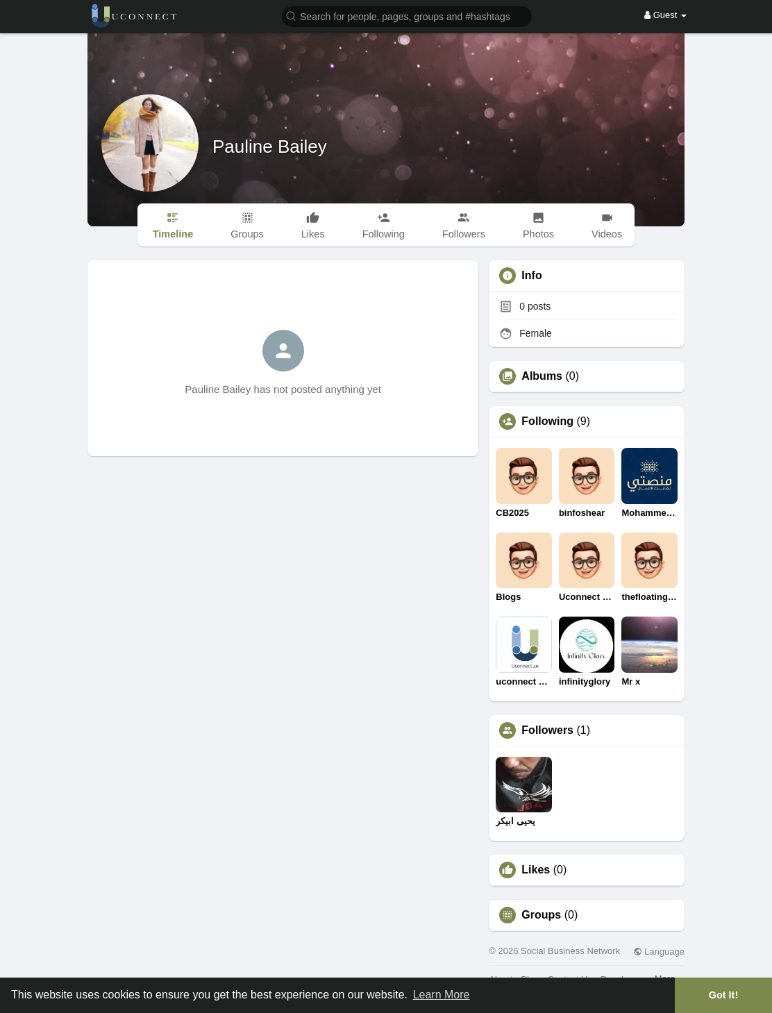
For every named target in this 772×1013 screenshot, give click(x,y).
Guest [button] (665, 15)
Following (547, 421)
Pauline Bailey (269, 146)
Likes (535, 870)
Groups (541, 915)
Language (659, 951)
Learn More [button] (441, 995)
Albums (541, 376)
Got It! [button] (723, 995)
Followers (547, 730)
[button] (407, 15)
